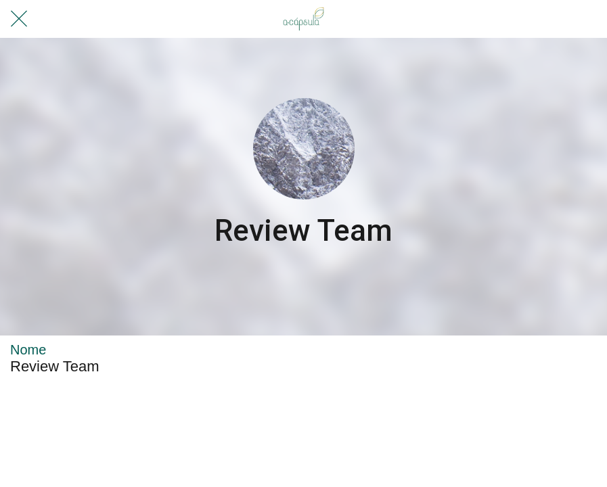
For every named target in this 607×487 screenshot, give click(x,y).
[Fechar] (19, 19)
